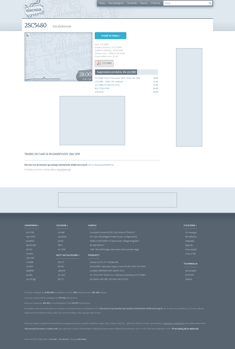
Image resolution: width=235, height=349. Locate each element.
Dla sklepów (191, 236)
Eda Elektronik (64, 169)
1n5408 (29, 262)
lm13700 (30, 232)
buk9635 (30, 241)
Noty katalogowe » (67, 255)
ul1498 (61, 232)
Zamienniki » (31, 225)
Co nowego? (191, 232)
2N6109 (61, 270)
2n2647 (29, 266)
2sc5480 (131, 71)
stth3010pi (31, 245)
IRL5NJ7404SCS (97, 245)
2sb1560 (30, 258)
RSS (27, 35)
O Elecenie (155, 3)
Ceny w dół (190, 253)
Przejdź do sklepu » (110, 35)
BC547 (61, 266)
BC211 (61, 262)
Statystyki (189, 241)
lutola (60, 241)
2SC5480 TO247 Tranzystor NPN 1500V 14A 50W (117, 78)
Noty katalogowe (116, 3)
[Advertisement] (92, 120)
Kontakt (53, 339)
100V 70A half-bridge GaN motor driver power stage (114, 249)
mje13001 (30, 236)
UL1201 (61, 275)
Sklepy (102, 3)
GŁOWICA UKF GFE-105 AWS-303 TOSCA (109, 279)
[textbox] (185, 3)
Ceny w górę (191, 249)
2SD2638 (99, 91)
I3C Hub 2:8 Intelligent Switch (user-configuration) (113, 236)
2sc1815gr (31, 279)
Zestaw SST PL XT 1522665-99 (104, 262)
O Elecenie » (190, 225)
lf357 (60, 245)
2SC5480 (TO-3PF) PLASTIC (107, 85)
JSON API (189, 275)
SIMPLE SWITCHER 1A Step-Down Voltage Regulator (114, 241)
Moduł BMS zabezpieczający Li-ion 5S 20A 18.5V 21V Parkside (118, 266)
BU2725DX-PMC (102, 88)
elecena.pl (34, 9)
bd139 (29, 249)
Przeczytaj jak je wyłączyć (185, 328)
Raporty (143, 3)
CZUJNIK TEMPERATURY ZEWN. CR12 (107, 270)
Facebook (63, 339)
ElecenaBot (190, 270)
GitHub (188, 279)
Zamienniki (132, 3)
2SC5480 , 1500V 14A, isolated (109, 81)
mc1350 (61, 249)
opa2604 (62, 236)
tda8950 (30, 270)
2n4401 (29, 253)
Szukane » (62, 225)
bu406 (29, 275)
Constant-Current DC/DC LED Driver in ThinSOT (112, 232)
